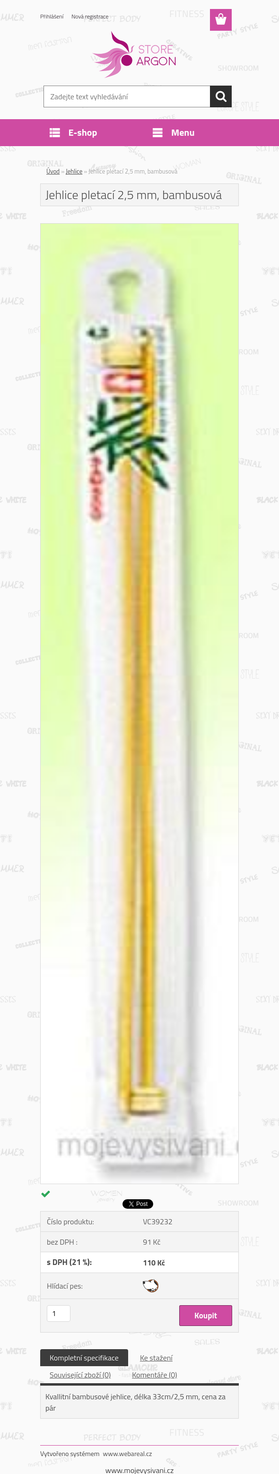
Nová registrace (89, 16)
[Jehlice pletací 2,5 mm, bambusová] (139, 227)
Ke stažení (156, 1357)
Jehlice (74, 171)
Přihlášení (51, 16)
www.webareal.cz (127, 1453)
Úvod (53, 171)
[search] (221, 96)
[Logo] (134, 54)
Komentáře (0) (154, 1374)
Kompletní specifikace (84, 1357)
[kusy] (58, 1313)
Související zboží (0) (80, 1374)
